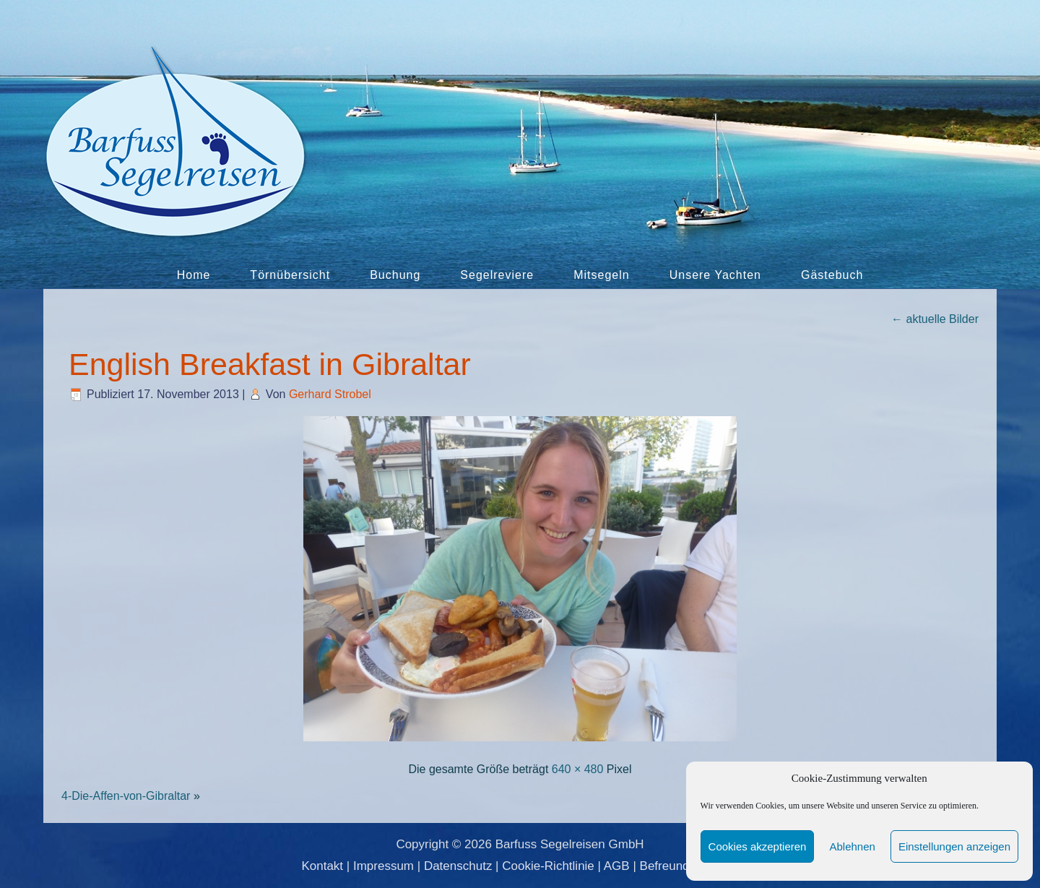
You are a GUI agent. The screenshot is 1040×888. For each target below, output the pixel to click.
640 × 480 (578, 769)
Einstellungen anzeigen (954, 846)
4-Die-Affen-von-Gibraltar (125, 796)
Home (194, 275)
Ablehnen (852, 846)
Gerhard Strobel (330, 394)
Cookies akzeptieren (757, 846)
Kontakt (322, 866)
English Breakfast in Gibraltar (270, 364)
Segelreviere (497, 275)
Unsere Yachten (715, 275)
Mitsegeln (601, 275)
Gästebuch (832, 275)
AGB (617, 866)
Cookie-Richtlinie (548, 866)
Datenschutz (458, 866)
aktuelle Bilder (935, 319)
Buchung (395, 275)
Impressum (383, 866)
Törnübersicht (290, 275)
